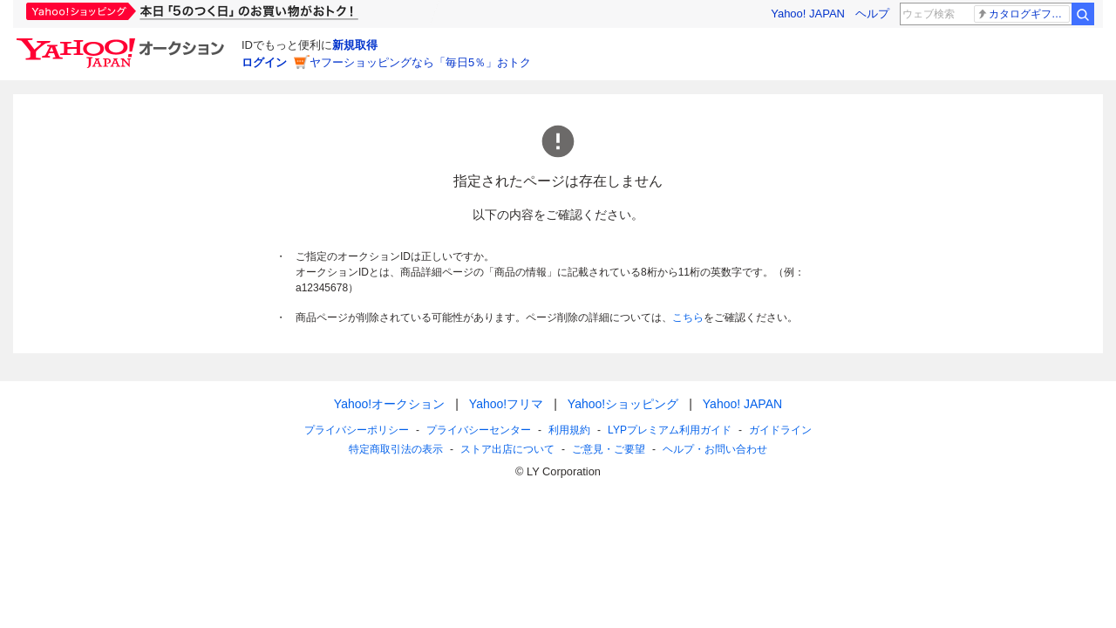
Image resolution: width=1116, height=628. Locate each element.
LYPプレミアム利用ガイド (670, 430)
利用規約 (569, 430)
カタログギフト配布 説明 (1023, 14)
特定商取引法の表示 (396, 449)
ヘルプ (872, 13)
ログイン (264, 62)
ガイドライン (780, 430)
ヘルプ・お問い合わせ (715, 449)
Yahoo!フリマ (506, 404)
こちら (688, 317)
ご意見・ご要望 (608, 449)
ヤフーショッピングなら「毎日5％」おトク (420, 62)
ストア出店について (507, 449)
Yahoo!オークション (389, 404)
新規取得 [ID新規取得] (355, 44)
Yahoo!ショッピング (623, 404)
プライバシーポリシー (356, 430)
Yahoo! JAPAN (808, 13)
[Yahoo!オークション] (123, 43)
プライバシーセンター (478, 430)
